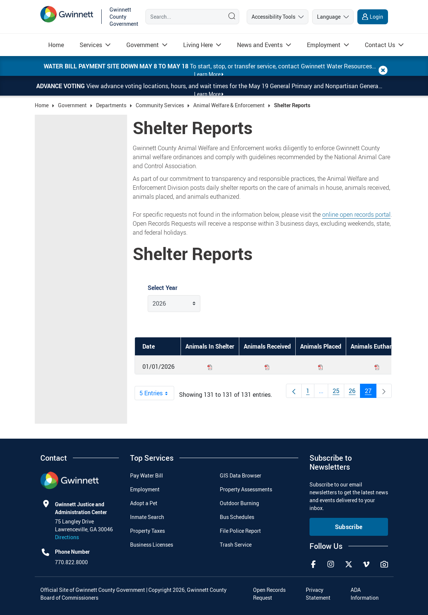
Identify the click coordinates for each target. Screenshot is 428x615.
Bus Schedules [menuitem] (237, 516)
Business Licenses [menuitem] (151, 544)
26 (354, 392)
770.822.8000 (71, 562)
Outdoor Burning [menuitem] (239, 503)
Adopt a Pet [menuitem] (143, 503)
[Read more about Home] (56, 45)
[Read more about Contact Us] (380, 45)
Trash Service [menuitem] (236, 544)
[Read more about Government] (142, 45)
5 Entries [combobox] (156, 393)
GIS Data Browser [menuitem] (240, 475)
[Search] (183, 16)
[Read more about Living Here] (198, 45)
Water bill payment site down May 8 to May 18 (117, 66)
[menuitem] (56, 45)
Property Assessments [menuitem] (246, 489)
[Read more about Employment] (324, 45)
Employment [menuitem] (145, 489)
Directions (67, 537)
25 (338, 392)
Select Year (163, 288)
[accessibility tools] (277, 16)
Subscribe (349, 527)
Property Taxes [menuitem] (147, 530)
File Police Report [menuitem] (240, 530)
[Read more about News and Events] (260, 45)
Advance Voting (61, 86)
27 (370, 392)
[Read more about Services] (91, 45)
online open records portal (356, 214)
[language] (333, 16)
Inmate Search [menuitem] (147, 516)
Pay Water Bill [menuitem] (146, 475)
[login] (372, 16)
